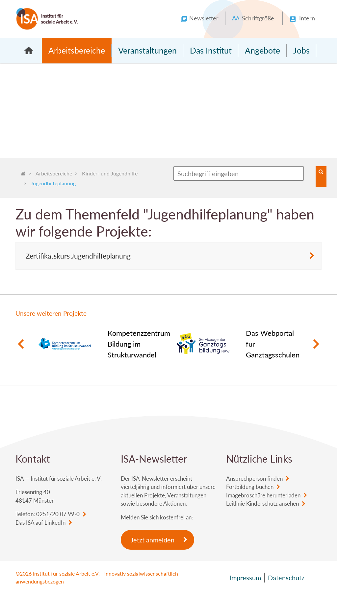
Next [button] (316, 344)
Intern (307, 18)
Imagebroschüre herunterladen (263, 495)
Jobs (301, 50)
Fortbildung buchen (249, 486)
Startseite (28, 50)
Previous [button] (20, 344)
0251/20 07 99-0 (58, 514)
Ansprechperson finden (254, 478)
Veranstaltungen (147, 50)
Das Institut (211, 50)
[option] (99, 344)
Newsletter (204, 18)
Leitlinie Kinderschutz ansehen (262, 503)
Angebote (262, 50)
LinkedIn (54, 522)
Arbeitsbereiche (76, 50)
